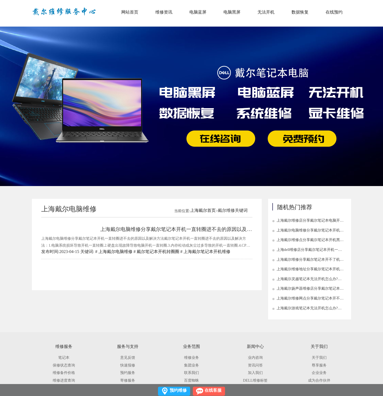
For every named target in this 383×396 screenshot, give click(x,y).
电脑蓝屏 (197, 12)
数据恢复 (300, 12)
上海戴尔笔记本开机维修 (207, 251)
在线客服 (213, 390)
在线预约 (334, 12)
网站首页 (129, 12)
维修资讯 (163, 12)
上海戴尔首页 (203, 210)
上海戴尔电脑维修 (115, 251)
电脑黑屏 (231, 12)
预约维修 (178, 390)
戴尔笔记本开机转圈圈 (158, 251)
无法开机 (265, 12)
